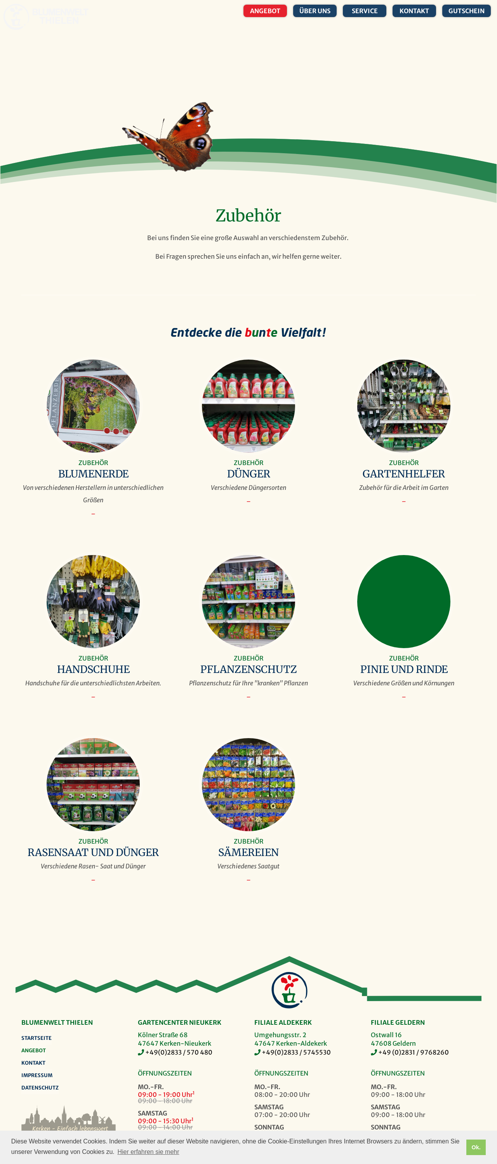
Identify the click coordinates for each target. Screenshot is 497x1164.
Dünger (248, 474)
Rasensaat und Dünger (93, 852)
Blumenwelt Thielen (16, 16)
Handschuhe (93, 669)
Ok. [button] (475, 1147)
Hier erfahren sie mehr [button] (148, 1151)
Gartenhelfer (404, 474)
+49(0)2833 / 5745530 (296, 1052)
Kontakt (414, 11)
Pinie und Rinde (404, 669)
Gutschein (466, 11)
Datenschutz (40, 1087)
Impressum (36, 1075)
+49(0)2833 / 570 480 (178, 1052)
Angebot (265, 11)
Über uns (314, 11)
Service (365, 11)
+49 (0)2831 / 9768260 (413, 1052)
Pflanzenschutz (248, 669)
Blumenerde (93, 474)
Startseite (36, 1038)
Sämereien (248, 852)
